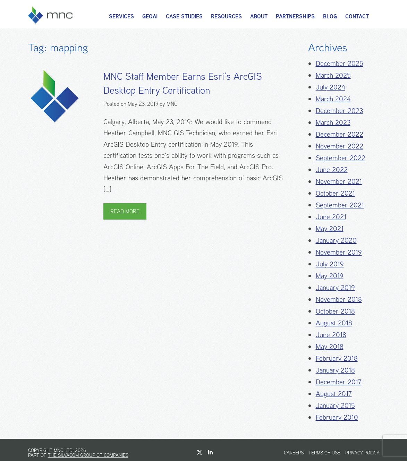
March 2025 (333, 75)
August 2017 (334, 394)
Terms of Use (324, 452)
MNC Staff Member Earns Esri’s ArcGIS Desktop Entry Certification (182, 83)
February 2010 (337, 417)
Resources (226, 16)
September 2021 (340, 205)
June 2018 (331, 335)
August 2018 (334, 323)
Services (121, 16)
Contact (357, 16)
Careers (294, 452)
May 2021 (330, 228)
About (259, 16)
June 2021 (331, 217)
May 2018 (330, 346)
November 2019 (339, 252)
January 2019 (335, 287)
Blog (330, 16)
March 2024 (333, 99)
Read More (124, 211)
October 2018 (335, 311)
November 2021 (339, 181)
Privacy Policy (362, 452)
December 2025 (339, 63)
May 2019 (330, 276)
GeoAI (150, 16)
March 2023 (333, 122)
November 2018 (339, 299)
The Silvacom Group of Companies (88, 455)
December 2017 (339, 382)
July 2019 (330, 264)
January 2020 (336, 240)
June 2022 (332, 169)
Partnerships (295, 16)
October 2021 (335, 193)
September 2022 (340, 158)
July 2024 (330, 87)
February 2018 (337, 358)
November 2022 (339, 146)
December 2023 (339, 110)
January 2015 (335, 405)
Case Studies (184, 16)
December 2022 (339, 134)
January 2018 (335, 370)
